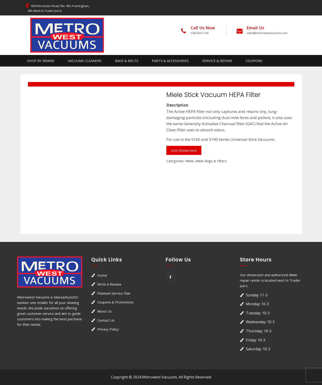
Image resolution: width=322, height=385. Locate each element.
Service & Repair (217, 60)
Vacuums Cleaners (84, 60)
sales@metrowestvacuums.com (267, 33)
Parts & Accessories (170, 60)
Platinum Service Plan (113, 293)
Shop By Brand (40, 60)
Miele (189, 161)
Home (102, 275)
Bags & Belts (126, 60)
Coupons (254, 60)
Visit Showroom (184, 150)
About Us (104, 311)
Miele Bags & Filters (211, 161)
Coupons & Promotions (115, 302)
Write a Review (109, 284)
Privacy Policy (108, 329)
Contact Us (106, 320)
